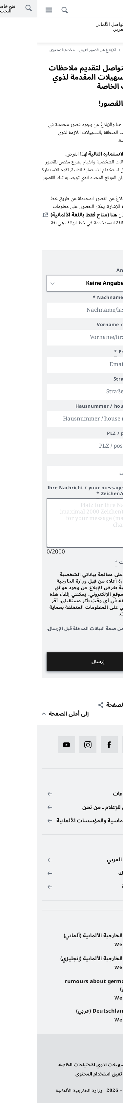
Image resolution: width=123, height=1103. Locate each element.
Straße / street (95, 380)
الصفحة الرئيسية (100, 50)
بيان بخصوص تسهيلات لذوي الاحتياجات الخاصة (70, 1065)
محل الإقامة (100, 461)
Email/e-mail (95, 353)
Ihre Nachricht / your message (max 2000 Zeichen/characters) (62, 491)
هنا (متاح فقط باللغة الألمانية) (47, 214)
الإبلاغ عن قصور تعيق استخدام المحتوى (78, 1074)
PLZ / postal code (91, 434)
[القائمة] (12, 10)
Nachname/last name (84, 298)
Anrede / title (96, 271)
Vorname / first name (86, 325)
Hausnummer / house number (76, 407)
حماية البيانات (104, 1046)
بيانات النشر (106, 1055)
